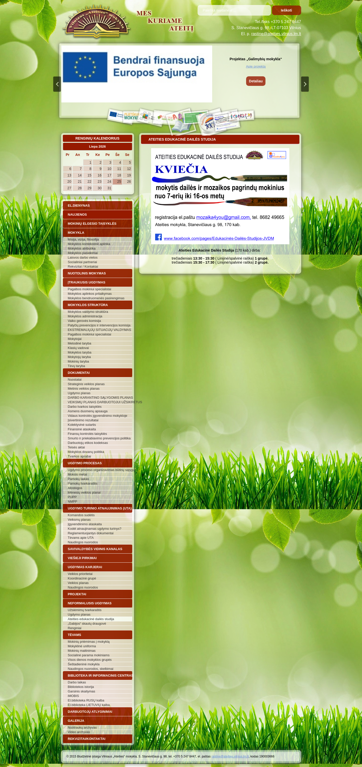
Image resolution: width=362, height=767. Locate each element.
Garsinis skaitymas (81, 691)
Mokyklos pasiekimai (83, 253)
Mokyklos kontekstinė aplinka (89, 244)
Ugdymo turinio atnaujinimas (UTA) (100, 508)
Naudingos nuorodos (83, 542)
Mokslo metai (77, 474)
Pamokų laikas (78, 479)
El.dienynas (79, 205)
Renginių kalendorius (97, 138)
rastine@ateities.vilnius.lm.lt (276, 34)
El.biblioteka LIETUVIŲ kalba (89, 705)
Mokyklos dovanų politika (86, 452)
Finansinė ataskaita (82, 429)
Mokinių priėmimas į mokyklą (89, 641)
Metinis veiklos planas (84, 388)
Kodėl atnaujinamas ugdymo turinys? (94, 528)
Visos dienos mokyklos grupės (90, 660)
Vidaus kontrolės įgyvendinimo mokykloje (97, 416)
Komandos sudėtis (81, 515)
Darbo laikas (77, 682)
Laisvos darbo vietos (83, 257)
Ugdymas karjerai (85, 567)
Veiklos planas (78, 583)
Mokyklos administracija (85, 316)
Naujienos (77, 214)
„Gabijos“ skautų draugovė (87, 623)
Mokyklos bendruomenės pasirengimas (96, 298)
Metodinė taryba (79, 343)
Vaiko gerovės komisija (84, 321)
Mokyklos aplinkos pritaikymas (90, 294)
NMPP (72, 501)
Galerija (76, 721)
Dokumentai (79, 373)
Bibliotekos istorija (81, 687)
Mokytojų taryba (79, 357)
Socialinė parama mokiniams (89, 655)
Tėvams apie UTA (81, 538)
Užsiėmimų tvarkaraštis (85, 610)
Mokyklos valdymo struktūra (88, 312)
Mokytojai (75, 339)
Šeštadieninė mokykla (84, 664)
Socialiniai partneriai (82, 262)
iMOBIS (73, 696)
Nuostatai (75, 379)
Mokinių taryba (78, 361)
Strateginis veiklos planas (86, 384)
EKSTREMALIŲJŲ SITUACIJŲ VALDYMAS (99, 330)
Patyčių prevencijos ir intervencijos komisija (99, 325)
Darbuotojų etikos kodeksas (88, 443)
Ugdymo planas (79, 393)
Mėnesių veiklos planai (84, 492)
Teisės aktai (76, 447)
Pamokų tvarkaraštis (83, 483)
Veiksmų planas (79, 519)
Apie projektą (256, 66)
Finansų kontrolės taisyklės (87, 434)
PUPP (72, 497)
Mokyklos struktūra (88, 305)
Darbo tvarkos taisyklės (85, 406)
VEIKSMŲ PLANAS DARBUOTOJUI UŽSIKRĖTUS (100, 402)
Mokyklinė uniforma (82, 646)
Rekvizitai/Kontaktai (87, 739)
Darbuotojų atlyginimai (90, 712)
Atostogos (75, 488)
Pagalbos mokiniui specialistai (89, 289)
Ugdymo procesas (85, 463)
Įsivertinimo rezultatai (83, 420)
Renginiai (74, 628)
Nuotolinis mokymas (87, 273)
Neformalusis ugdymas (90, 603)
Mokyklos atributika (82, 248)
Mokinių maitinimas (82, 651)
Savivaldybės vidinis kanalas (95, 549)
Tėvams (74, 635)
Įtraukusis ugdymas (87, 282)
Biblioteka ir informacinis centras (100, 675)
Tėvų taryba (76, 366)
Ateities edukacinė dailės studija (91, 619)
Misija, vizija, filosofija (83, 239)
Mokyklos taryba (80, 352)
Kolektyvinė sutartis (82, 425)
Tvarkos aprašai (79, 456)
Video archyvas (79, 732)
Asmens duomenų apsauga (88, 411)
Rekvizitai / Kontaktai (83, 266)
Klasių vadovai (78, 348)
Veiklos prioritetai (80, 574)
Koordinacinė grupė (82, 578)
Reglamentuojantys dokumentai (91, 533)
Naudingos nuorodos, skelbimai (90, 669)
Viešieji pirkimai (82, 558)
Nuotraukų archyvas (82, 727)
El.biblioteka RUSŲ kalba (86, 700)
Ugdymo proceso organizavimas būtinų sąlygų (100, 470)
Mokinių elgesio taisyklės (92, 223)
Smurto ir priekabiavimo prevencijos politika (99, 438)
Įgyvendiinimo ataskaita (85, 524)
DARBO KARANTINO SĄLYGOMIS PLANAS (100, 397)
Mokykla (76, 232)
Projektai (77, 594)
